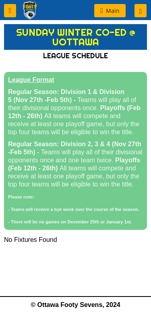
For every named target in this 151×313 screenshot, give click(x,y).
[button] (10, 10)
